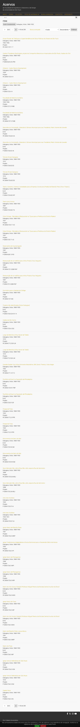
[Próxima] (15, 29)
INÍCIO (5, 14)
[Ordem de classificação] (64, 29)
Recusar (43, 726)
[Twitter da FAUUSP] (70, 714)
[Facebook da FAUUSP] (68, 714)
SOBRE (11, 14)
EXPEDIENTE (68, 14)
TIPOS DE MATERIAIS (31, 14)
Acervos (9, 5)
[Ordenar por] (52, 29)
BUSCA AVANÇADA (47, 14)
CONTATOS (58, 14)
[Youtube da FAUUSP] (76, 714)
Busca (76, 17)
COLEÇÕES (18, 14)
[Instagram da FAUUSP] (73, 714)
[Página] (5, 29)
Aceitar (37, 726)
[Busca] (39, 17)
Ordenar (74, 30)
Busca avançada (35, 29)
